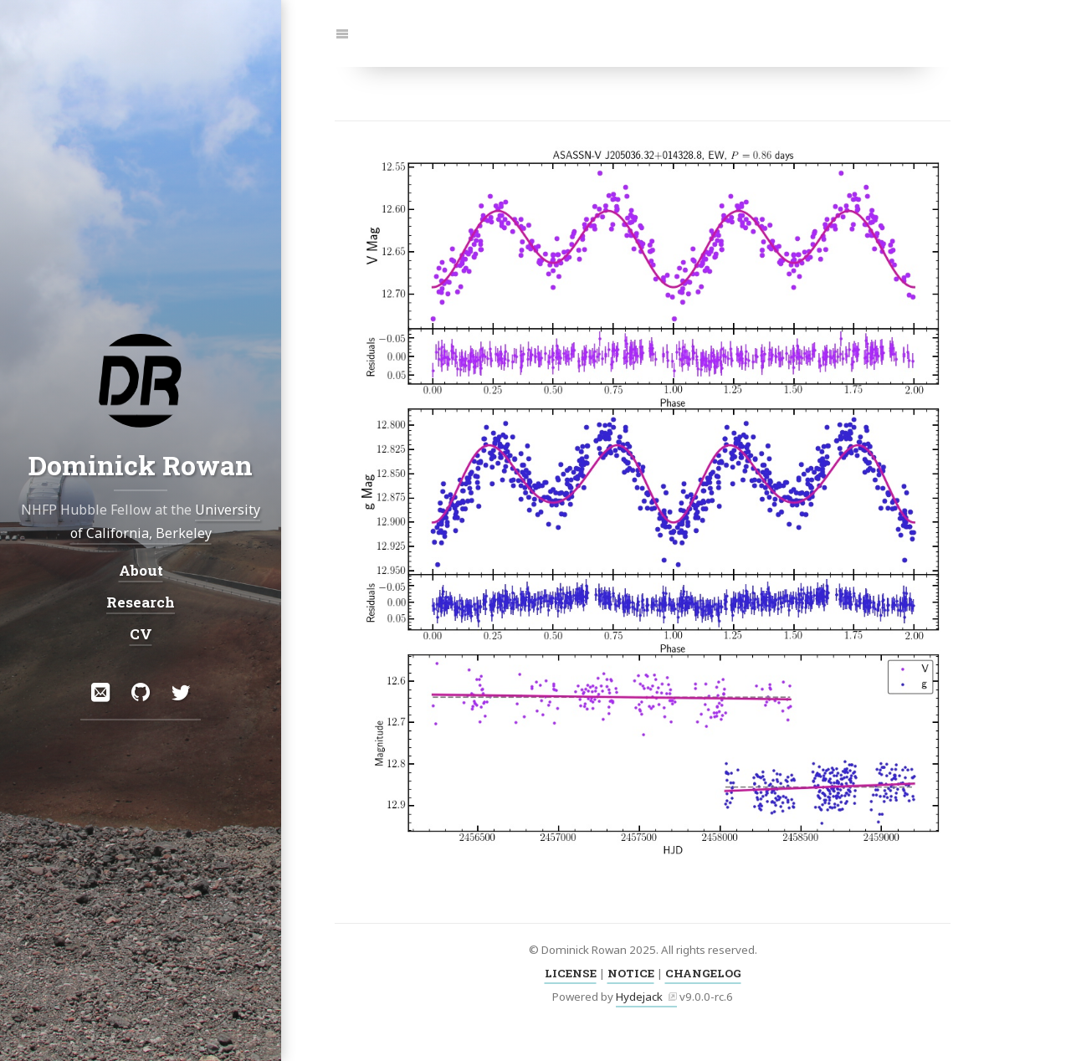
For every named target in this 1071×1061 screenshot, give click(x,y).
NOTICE (630, 973)
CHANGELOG (703, 973)
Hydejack (639, 996)
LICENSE (571, 973)
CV (141, 633)
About (141, 569)
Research (140, 602)
